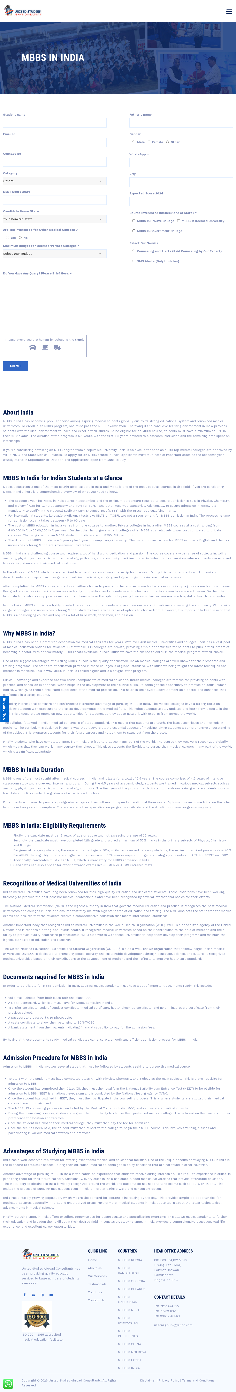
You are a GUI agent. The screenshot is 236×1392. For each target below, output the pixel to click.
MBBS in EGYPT (129, 1360)
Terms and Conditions (198, 1380)
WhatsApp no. (140, 154)
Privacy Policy (169, 1380)
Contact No (12, 154)
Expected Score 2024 (146, 193)
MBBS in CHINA (129, 1344)
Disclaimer (148, 1380)
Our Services (97, 1276)
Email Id (9, 134)
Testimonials (97, 1284)
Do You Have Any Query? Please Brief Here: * (37, 273)
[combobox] (55, 181)
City (132, 174)
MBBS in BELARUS (131, 1289)
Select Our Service (143, 243)
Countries (95, 1292)
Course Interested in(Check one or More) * (163, 213)
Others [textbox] (8, 181)
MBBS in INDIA (129, 1368)
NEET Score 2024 (16, 192)
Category (10, 173)
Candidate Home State (21, 211)
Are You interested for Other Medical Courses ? (40, 230)
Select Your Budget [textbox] (17, 254)
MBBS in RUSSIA (130, 1260)
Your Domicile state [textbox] (17, 219)
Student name (14, 114)
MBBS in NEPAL (129, 1310)
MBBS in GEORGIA (131, 1281)
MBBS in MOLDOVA (132, 1352)
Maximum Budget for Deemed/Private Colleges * (41, 246)
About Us (95, 1268)
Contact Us (96, 1300)
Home (92, 1260)
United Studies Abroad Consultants (75, 1380)
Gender (135, 134)
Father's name (140, 114)
